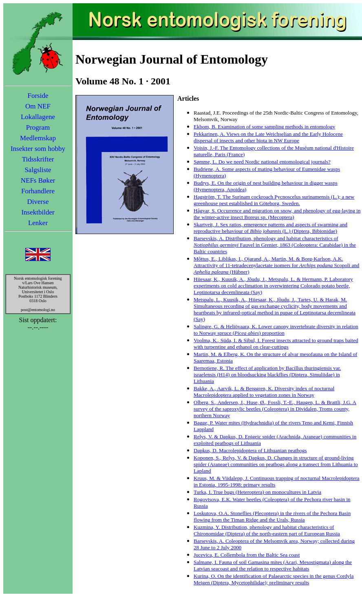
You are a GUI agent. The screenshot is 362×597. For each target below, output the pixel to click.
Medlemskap (38, 138)
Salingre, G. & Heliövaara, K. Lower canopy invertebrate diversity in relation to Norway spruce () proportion (276, 329)
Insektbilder (37, 212)
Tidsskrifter (38, 159)
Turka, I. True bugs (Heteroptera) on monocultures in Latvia (257, 492)
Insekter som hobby (38, 149)
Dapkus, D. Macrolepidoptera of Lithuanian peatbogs (250, 450)
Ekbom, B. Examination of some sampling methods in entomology (264, 127)
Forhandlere (38, 191)
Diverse (38, 202)
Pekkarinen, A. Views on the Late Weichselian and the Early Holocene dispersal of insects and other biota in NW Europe (268, 137)
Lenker (38, 223)
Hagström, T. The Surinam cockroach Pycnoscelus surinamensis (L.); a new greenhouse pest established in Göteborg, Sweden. (274, 200)
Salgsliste (37, 170)
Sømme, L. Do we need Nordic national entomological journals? (262, 162)
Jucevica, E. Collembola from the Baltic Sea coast (247, 555)
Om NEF (38, 106)
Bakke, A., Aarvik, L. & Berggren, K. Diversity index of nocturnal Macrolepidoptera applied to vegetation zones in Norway (264, 391)
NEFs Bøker (38, 180)
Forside (38, 96)
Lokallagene (38, 117)
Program (38, 127)
